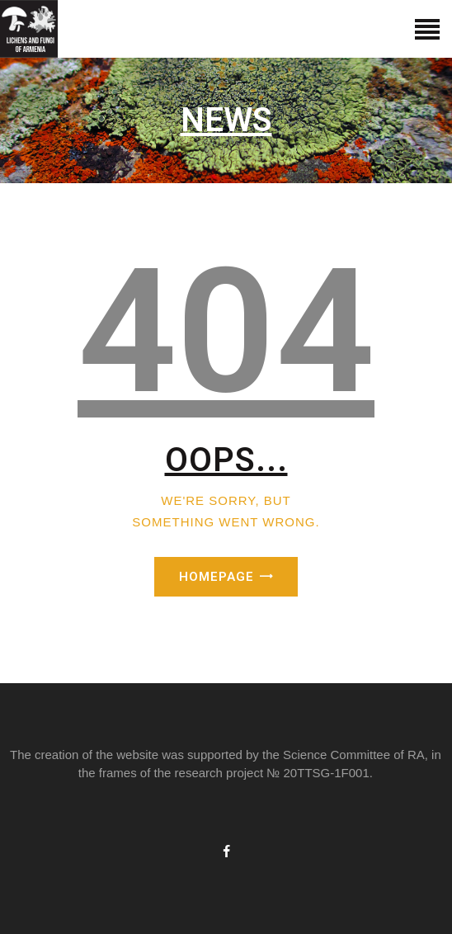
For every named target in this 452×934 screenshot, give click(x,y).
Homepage (216, 576)
